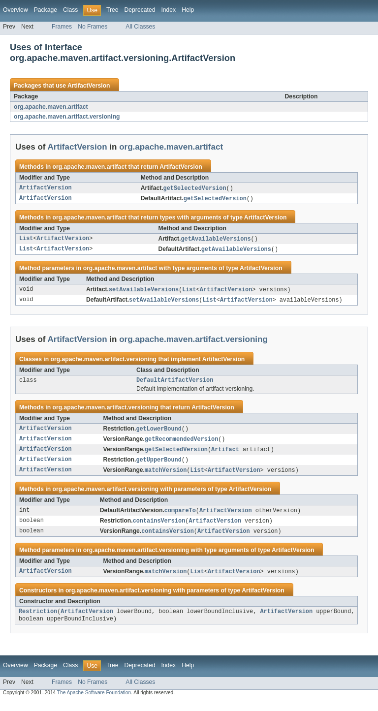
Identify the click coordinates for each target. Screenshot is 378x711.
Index (168, 9)
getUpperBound (158, 465)
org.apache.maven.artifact (51, 106)
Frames (62, 26)
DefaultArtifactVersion (174, 384)
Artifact (225, 455)
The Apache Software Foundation (94, 702)
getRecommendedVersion (181, 444)
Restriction (38, 620)
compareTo (180, 517)
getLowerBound (158, 433)
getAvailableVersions (216, 240)
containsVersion (159, 528)
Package (45, 9)
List (26, 240)
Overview (15, 9)
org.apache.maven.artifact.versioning (67, 116)
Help (188, 9)
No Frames (92, 26)
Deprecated (140, 9)
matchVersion (166, 476)
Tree (112, 9)
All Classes (140, 26)
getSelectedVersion (194, 188)
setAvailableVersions (144, 292)
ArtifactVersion (88, 85)
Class (70, 9)
